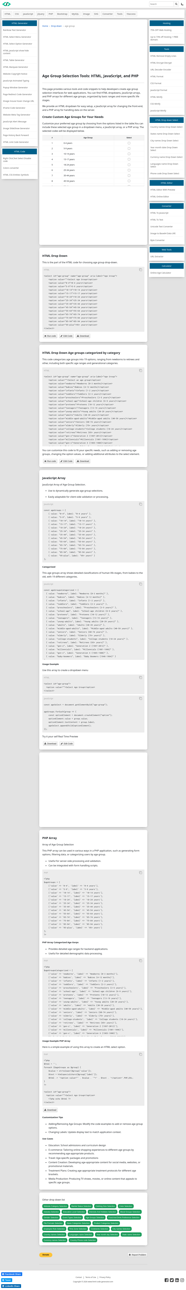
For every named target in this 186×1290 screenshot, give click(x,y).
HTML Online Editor (159, 196)
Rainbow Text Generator (14, 30)
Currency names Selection (55, 1240)
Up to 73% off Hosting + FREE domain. (164, 38)
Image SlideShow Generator (16, 128)
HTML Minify (156, 97)
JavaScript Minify (158, 110)
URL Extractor (156, 256)
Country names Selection (54, 1234)
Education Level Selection (74, 1212)
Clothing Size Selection (105, 1206)
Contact (79, 1277)
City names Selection (121, 1229)
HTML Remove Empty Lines (163, 56)
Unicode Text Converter (161, 226)
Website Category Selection (55, 1206)
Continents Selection (99, 1229)
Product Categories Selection (106, 1223)
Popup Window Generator (15, 87)
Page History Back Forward (16, 135)
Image (86, 13)
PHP (51, 13)
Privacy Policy (105, 1277)
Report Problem (137, 1255)
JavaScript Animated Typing (16, 80)
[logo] (6, 4)
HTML (8, 13)
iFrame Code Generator (14, 107)
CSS (17, 13)
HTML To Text (156, 219)
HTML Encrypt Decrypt (161, 62)
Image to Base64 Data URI (163, 233)
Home (45, 26)
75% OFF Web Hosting (160, 30)
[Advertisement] (93, 50)
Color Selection (125, 1206)
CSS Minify (155, 103)
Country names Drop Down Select (166, 127)
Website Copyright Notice (15, 73)
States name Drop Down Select (165, 133)
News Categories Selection (78, 1223)
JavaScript (28, 13)
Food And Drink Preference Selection (124, 1217)
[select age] (129, 143)
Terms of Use (90, 1277)
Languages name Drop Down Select (164, 165)
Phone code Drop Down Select (164, 173)
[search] (161, 4)
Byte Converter (157, 240)
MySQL (75, 13)
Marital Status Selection (81, 1206)
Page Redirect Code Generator (17, 94)
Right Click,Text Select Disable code (17, 159)
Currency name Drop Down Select (166, 157)
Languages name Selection (80, 1234)
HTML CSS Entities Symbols (16, 174)
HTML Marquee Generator (15, 67)
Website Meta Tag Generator (16, 114)
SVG (96, 13)
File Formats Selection (53, 1223)
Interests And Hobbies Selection (102, 1212)
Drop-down (56, 26)
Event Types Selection (72, 1217)
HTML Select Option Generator (17, 43)
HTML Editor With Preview (162, 189)
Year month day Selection (107, 1234)
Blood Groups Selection (130, 1212)
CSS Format (155, 83)
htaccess (131, 13)
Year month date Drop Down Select (164, 149)
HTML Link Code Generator (16, 142)
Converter (108, 13)
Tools (119, 13)
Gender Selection (51, 1217)
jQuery (40, 13)
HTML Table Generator (13, 60)
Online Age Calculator (160, 272)
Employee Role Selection (54, 1229)
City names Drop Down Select (164, 140)
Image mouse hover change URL (18, 101)
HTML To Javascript (159, 212)
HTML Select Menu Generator (17, 36)
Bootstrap (62, 13)
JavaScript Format (158, 90)
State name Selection (131, 1234)
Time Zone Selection (77, 1229)
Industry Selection (51, 1212)
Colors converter (11, 168)
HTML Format (156, 76)
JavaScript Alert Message (14, 121)
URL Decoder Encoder (160, 69)
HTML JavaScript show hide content (16, 52)
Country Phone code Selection (83, 1240)
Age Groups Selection (95, 1217)
